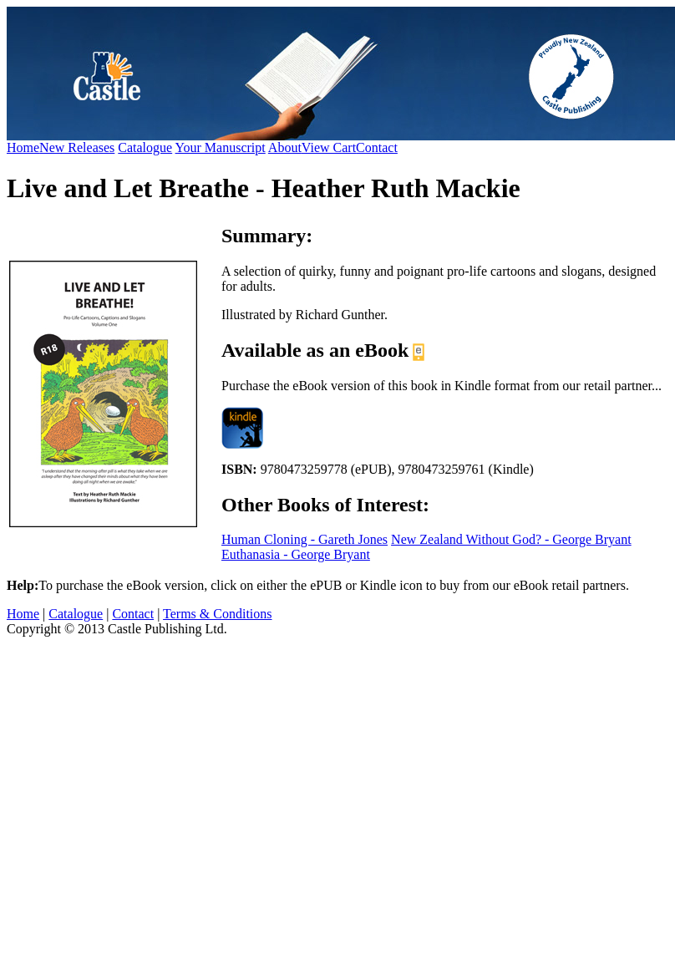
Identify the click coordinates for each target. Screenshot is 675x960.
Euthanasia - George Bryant (295, 554)
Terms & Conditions (217, 614)
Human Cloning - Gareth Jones (304, 539)
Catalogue (145, 147)
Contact (377, 147)
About (285, 147)
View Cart (329, 147)
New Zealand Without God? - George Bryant (511, 539)
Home (23, 147)
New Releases (76, 147)
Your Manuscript (220, 147)
